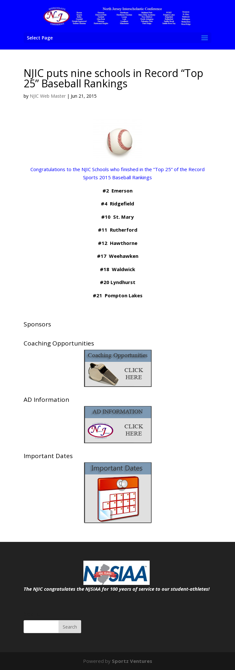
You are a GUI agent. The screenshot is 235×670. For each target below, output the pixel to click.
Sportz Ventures (132, 661)
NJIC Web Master (48, 96)
